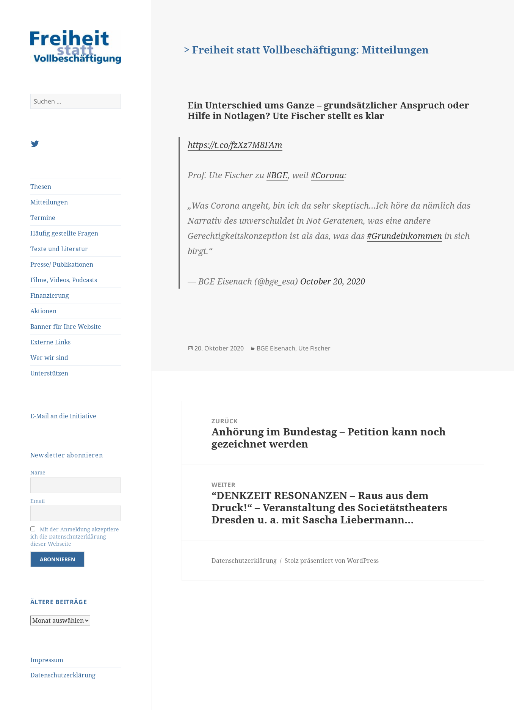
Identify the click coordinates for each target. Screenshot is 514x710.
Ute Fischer (314, 348)
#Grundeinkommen (404, 235)
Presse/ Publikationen (61, 264)
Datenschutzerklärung (63, 675)
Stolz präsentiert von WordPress (332, 560)
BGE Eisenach (276, 348)
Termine (42, 218)
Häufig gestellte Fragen (64, 233)
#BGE (277, 175)
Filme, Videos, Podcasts (63, 280)
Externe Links (50, 342)
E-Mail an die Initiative (63, 416)
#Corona (327, 175)
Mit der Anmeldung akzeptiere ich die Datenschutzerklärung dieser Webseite (74, 536)
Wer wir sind (49, 357)
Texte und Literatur (59, 249)
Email (37, 500)
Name (37, 472)
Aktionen (43, 311)
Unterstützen (49, 373)
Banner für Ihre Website (65, 326)
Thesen (40, 186)
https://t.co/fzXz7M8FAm (235, 144)
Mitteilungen (49, 202)
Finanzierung (49, 295)
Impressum (46, 660)
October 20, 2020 (332, 281)
